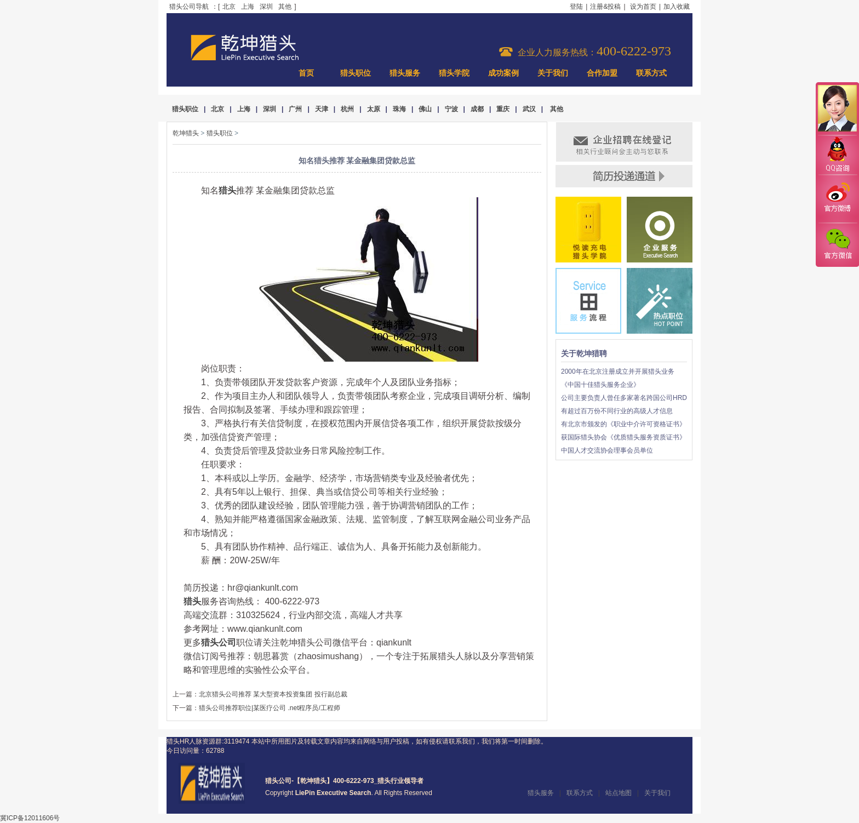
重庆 (502, 109)
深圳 (266, 6)
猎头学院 (454, 73)
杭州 (347, 109)
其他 (284, 6)
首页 (306, 73)
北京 (229, 6)
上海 (247, 6)
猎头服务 (405, 73)
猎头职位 (355, 73)
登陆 (576, 6)
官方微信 (837, 244)
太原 (373, 109)
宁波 (451, 109)
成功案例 (503, 73)
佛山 (425, 109)
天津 (321, 109)
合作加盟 (602, 73)
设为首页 (643, 6)
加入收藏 (676, 6)
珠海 (399, 109)
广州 (295, 109)
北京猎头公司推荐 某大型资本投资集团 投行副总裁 (273, 694)
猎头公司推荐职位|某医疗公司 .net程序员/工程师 (269, 708)
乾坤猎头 (186, 133)
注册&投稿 (605, 6)
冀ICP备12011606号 (30, 818)
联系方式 (651, 73)
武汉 (529, 109)
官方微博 (837, 198)
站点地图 (618, 793)
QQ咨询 (837, 155)
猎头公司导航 (189, 6)
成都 (477, 109)
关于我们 (552, 73)
